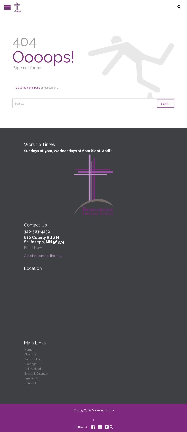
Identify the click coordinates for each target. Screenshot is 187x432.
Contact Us (31, 383)
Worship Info (32, 359)
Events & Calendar (36, 373)
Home (28, 349)
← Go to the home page (26, 87)
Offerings (30, 364)
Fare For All (31, 378)
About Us (30, 354)
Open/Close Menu (7, 7)
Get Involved (32, 368)
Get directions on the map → (45, 256)
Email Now (33, 247)
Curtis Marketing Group (99, 410)
